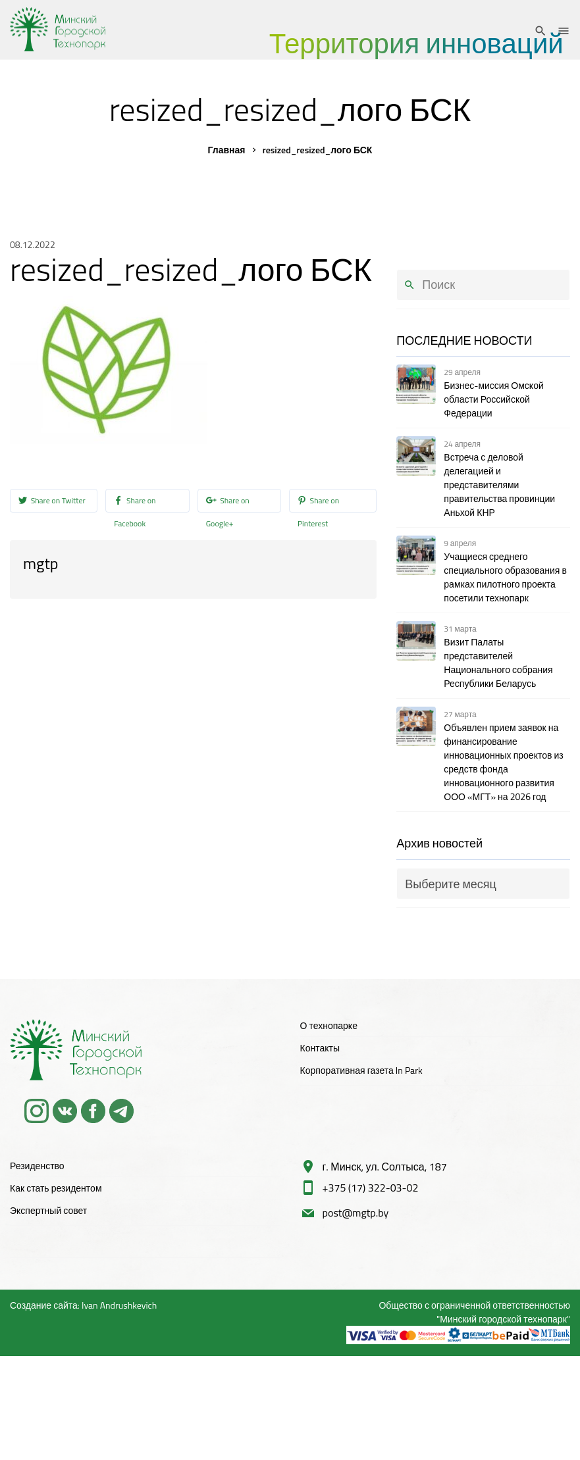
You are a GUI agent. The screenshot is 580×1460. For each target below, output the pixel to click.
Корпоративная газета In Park (361, 1070)
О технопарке (328, 1025)
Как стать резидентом (56, 1188)
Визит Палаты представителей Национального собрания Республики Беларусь (498, 662)
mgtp (40, 563)
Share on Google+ (228, 501)
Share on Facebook (134, 501)
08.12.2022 (32, 244)
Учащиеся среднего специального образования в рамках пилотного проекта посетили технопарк (505, 577)
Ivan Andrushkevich (119, 1305)
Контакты (320, 1048)
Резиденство (37, 1165)
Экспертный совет (48, 1210)
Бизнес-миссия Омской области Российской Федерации (493, 399)
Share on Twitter (52, 501)
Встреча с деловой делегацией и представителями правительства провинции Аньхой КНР (499, 484)
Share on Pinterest (318, 501)
